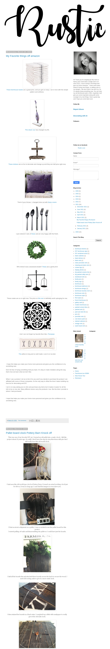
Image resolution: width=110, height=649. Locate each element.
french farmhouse (80, 300)
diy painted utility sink (81, 274)
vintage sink (78, 323)
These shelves (13, 164)
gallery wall (78, 302)
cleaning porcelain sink (82, 265)
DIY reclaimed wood (81, 253)
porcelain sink (79, 316)
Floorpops (51, 334)
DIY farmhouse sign (81, 251)
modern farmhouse (81, 305)
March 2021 (81, 217)
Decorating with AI (80, 116)
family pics (78, 279)
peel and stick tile (80, 312)
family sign (78, 281)
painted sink (78, 309)
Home (77, 371)
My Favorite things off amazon (23, 56)
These (44, 267)
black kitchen (79, 258)
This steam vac (30, 130)
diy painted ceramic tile (82, 272)
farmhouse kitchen (80, 249)
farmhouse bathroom (81, 286)
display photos (79, 270)
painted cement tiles (81, 307)
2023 (77, 199)
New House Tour (80, 376)
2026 (77, 191)
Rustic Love (81, 148)
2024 (77, 196)
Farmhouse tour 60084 (82, 373)
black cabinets (79, 256)
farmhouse (78, 284)
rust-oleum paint (80, 319)
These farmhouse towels (14, 90)
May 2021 (80, 212)
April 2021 (80, 215)
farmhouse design (80, 288)
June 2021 (80, 209)
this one (40, 298)
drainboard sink (79, 277)
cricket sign (78, 267)
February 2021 (81, 226)
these (33, 234)
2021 (77, 204)
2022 (77, 202)
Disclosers (78, 378)
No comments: (22, 420)
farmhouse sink (79, 293)
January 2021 (81, 228)
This (20, 354)
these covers (52, 202)
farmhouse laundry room (82, 291)
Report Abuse (78, 109)
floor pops (78, 298)
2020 (77, 232)
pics (76, 314)
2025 (77, 193)
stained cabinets (80, 321)
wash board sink (80, 326)
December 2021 (82, 207)
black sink (78, 260)
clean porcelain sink (81, 263)
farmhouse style (80, 295)
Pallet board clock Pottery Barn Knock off (29, 432)
